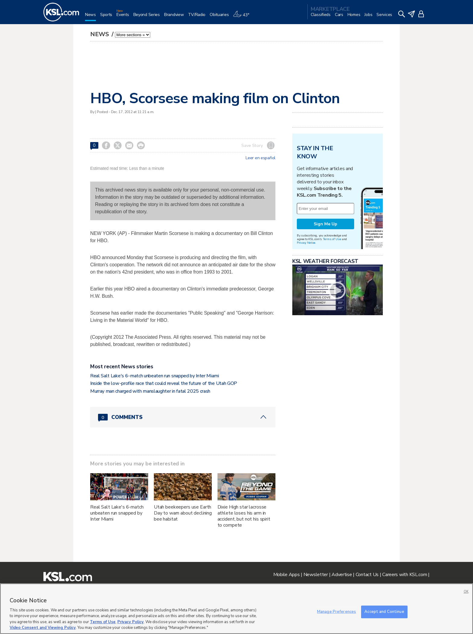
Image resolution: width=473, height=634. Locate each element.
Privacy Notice (306, 243)
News (100, 34)
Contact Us (367, 574)
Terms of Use (332, 239)
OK (466, 591)
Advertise (342, 574)
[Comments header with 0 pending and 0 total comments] (182, 417)
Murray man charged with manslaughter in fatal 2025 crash (150, 391)
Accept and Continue (384, 611)
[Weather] (243, 17)
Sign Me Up (325, 224)
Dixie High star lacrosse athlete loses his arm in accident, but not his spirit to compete (243, 516)
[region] (236, 608)
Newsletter (315, 574)
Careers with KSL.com (404, 574)
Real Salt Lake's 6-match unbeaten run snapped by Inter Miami (154, 375)
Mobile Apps (286, 574)
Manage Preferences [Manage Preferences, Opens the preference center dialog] (336, 611)
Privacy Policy (130, 622)
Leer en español (260, 158)
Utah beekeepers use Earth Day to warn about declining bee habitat (183, 513)
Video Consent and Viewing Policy (43, 627)
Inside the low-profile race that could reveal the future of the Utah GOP (163, 383)
